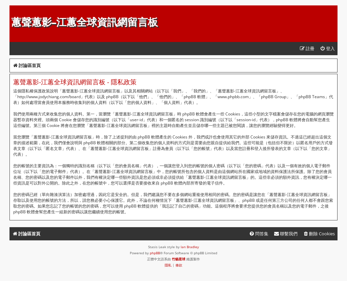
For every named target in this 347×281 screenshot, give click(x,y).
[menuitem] (327, 48)
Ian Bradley (190, 246)
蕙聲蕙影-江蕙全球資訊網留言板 (84, 22)
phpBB (155, 253)
